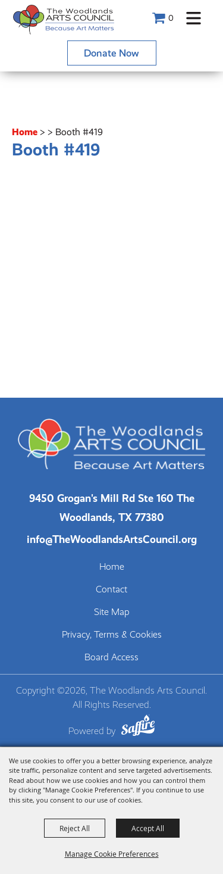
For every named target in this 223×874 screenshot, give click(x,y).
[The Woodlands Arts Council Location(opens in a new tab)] (111, 507)
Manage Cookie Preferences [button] (112, 854)
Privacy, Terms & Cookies (112, 634)
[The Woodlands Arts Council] (63, 19)
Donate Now (111, 53)
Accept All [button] (147, 828)
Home (24, 132)
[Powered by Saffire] (138, 727)
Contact (111, 589)
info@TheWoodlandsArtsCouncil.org (112, 539)
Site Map (112, 612)
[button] (193, 18)
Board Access (111, 657)
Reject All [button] (74, 828)
